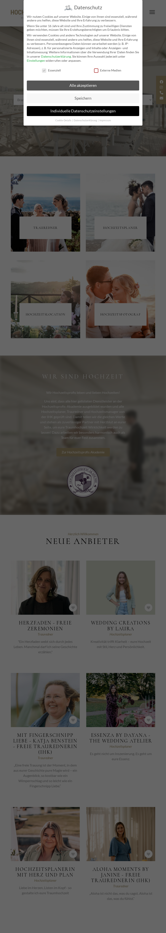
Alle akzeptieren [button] (83, 85)
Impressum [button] (105, 120)
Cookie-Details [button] (63, 120)
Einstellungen (36, 60)
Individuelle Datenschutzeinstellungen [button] (83, 111)
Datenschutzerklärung (56, 56)
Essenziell (51, 70)
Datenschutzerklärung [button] (85, 120)
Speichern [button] (83, 98)
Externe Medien (107, 70)
